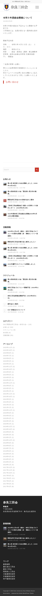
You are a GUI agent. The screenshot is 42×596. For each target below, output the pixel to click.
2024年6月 (7, 375)
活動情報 (6, 335)
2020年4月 (7, 418)
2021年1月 (7, 407)
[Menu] (36, 7)
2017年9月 (7, 475)
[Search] (21, 170)
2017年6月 (7, 481)
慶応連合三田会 (9, 567)
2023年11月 (7, 383)
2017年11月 (7, 470)
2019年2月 (7, 437)
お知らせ (6, 327)
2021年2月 (7, 405)
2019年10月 (7, 429)
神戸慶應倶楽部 (9, 579)
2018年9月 (7, 443)
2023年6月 (7, 385)
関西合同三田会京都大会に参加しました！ (22, 242)
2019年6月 (7, 432)
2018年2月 (7, 462)
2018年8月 (7, 445)
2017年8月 (7, 478)
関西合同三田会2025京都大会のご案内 (21, 199)
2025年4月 (7, 364)
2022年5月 (7, 399)
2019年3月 (7, 434)
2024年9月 (7, 372)
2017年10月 (7, 473)
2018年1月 (7, 464)
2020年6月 (7, 413)
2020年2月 (7, 424)
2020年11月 (7, 410)
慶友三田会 (7, 569)
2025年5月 (7, 361)
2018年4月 (7, 456)
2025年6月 (7, 358)
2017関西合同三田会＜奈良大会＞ (21, 1)
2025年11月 (7, 347)
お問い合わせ (12, 82)
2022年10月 (7, 396)
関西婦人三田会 (9, 571)
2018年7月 (7, 448)
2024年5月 (7, 377)
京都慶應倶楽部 (9, 576)
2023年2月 (7, 391)
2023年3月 (7, 388)
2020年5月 (7, 415)
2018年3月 (7, 459)
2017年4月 (7, 486)
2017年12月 (7, 467)
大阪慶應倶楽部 (9, 574)
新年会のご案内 (13, 304)
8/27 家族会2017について (16, 310)
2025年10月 (7, 350)
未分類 (5, 332)
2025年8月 (7, 353)
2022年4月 (7, 402)
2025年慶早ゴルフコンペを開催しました (21, 264)
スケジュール (8, 330)
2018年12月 (7, 440)
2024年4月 (7, 380)
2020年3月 (7, 421)
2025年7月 (7, 355)
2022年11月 (7, 394)
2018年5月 (7, 454)
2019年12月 (7, 426)
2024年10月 (7, 369)
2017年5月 (7, 484)
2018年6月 (7, 451)
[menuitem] (21, 1)
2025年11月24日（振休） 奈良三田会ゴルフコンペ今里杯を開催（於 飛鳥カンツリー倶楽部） (23, 234)
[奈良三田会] (17, 7)
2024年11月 (7, 366)
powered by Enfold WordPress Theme (23, 593)
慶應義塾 (6, 564)
